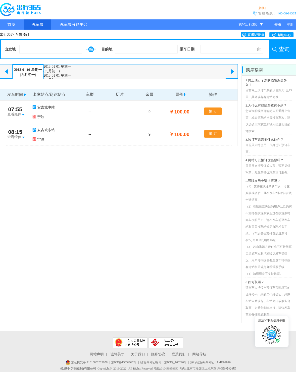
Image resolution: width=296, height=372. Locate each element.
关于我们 (138, 354)
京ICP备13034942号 (124, 362)
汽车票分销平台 (74, 24)
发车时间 (15, 94)
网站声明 (97, 354)
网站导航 (199, 354)
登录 (277, 24)
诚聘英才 (117, 354)
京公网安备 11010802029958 (86, 362)
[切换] (262, 8)
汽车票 (38, 24)
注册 (290, 24)
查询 (284, 49)
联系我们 (179, 354)
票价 (179, 94)
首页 (11, 24)
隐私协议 (158, 354)
